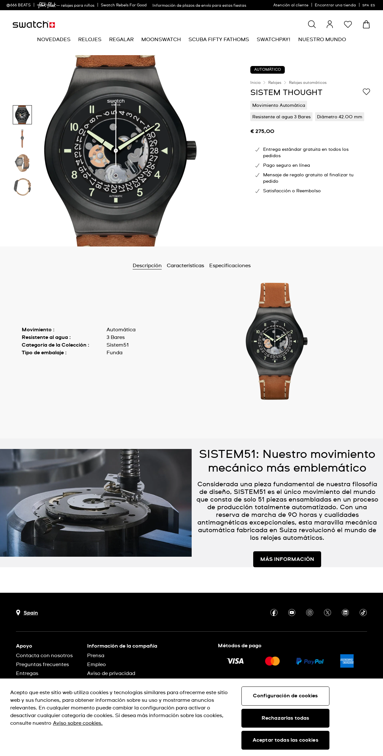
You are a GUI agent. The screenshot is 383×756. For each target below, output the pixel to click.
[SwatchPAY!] (274, 39)
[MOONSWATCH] (161, 39)
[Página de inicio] (34, 24)
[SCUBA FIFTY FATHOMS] (218, 39)
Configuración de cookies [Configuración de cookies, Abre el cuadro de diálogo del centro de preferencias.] (285, 695)
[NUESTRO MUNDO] (322, 39)
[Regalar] (121, 39)
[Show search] (312, 24)
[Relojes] (89, 39)
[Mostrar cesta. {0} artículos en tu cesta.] (366, 24)
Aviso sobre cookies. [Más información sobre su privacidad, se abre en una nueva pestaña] (78, 723)
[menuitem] (53, 40)
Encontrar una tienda (335, 5)
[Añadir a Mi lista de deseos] (366, 92)
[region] (310, 150)
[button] (348, 24)
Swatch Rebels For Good (124, 5)
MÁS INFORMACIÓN (287, 559)
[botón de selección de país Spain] (27, 613)
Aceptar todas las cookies (285, 740)
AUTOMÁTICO (267, 70)
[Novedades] (53, 39)
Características (185, 265)
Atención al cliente (290, 5)
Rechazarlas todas (285, 718)
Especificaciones (230, 265)
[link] (46, 5)
